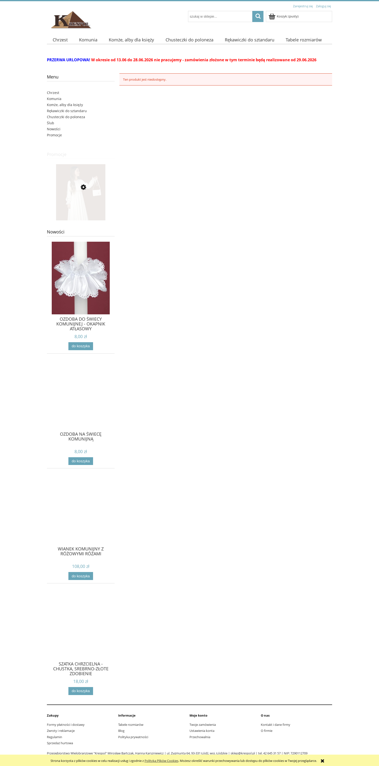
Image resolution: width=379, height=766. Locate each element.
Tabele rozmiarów (130, 724)
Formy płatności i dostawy (66, 724)
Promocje (54, 135)
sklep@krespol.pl (243, 753)
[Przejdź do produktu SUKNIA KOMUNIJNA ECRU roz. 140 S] (80, 209)
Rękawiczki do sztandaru (67, 110)
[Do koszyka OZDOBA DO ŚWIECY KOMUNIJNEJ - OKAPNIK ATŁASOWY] (80, 346)
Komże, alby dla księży (65, 104)
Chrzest (53, 92)
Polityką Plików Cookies (161, 760)
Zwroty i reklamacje (61, 730)
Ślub (50, 123)
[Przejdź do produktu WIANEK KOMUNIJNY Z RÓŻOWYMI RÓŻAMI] (80, 518)
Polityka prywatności (133, 737)
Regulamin (54, 737)
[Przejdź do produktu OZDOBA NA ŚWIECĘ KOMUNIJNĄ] (80, 403)
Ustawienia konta (202, 730)
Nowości (53, 129)
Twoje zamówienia (203, 724)
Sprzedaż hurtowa (60, 743)
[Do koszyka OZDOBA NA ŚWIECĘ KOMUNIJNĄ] (80, 461)
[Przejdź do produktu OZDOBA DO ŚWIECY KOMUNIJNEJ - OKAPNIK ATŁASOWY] (80, 288)
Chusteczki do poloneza (66, 117)
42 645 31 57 (272, 753)
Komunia (54, 98)
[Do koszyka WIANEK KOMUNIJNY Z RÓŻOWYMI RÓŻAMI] (80, 576)
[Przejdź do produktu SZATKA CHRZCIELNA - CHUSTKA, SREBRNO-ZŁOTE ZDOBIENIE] (80, 633)
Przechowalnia (200, 737)
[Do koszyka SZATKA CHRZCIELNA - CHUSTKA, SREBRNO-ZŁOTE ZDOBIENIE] (80, 691)
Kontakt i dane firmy (275, 724)
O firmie (266, 730)
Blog (121, 730)
